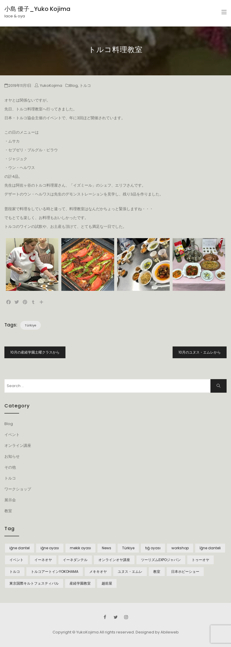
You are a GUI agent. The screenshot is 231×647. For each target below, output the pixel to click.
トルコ (85, 85)
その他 (10, 467)
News (106, 547)
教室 (8, 511)
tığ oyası (153, 547)
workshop (180, 547)
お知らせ (12, 456)
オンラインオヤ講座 (114, 559)
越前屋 (107, 583)
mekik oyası (80, 547)
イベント (12, 434)
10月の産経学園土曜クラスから (35, 352)
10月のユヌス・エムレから (199, 352)
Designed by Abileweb (157, 632)
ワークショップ (17, 489)
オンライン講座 (17, 445)
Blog (73, 85)
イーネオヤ (43, 559)
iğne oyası (50, 547)
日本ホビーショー (185, 571)
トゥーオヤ (200, 559)
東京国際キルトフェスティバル (34, 583)
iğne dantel (19, 547)
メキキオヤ (98, 571)
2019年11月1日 (19, 85)
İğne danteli (210, 547)
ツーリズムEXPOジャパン (161, 559)
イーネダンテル (75, 559)
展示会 (10, 500)
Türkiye (30, 325)
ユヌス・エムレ (130, 571)
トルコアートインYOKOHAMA (54, 571)
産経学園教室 (80, 583)
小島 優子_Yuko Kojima (37, 9)
